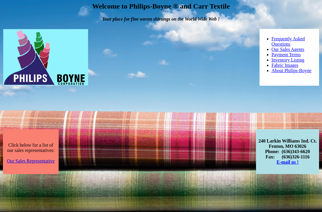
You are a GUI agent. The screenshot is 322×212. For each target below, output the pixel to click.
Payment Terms (286, 54)
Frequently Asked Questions (288, 41)
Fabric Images (285, 65)
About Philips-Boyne (292, 70)
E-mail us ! (288, 162)
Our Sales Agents (288, 49)
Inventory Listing (288, 59)
